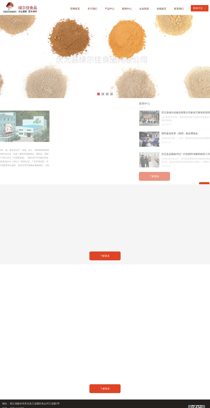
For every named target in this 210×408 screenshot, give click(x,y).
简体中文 (198, 8)
